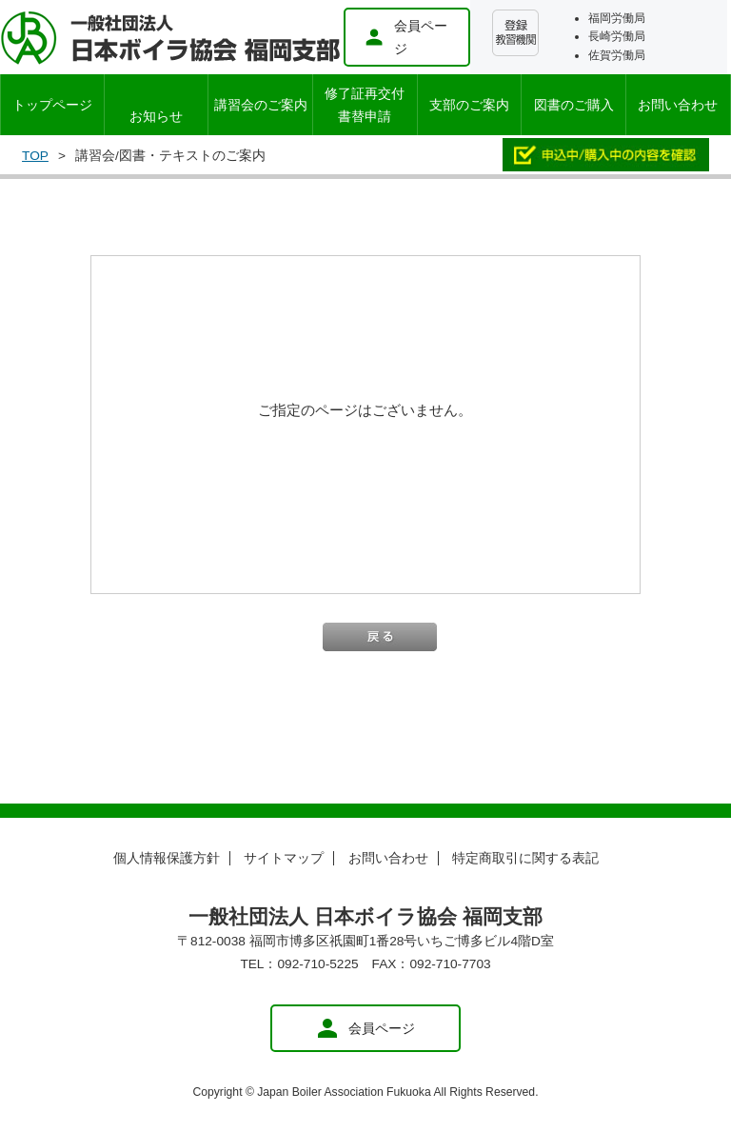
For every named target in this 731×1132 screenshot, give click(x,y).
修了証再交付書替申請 (365, 105)
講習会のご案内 (260, 104)
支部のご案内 (469, 104)
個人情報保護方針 (166, 858)
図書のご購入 (574, 104)
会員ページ (405, 37)
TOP (35, 156)
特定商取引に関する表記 (525, 858)
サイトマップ (284, 858)
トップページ (52, 104)
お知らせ (156, 116)
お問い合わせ (678, 104)
